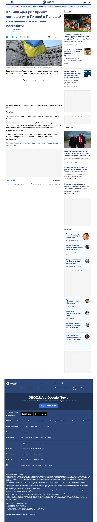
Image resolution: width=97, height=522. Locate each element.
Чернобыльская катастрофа (77, 6)
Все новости (87, 421)
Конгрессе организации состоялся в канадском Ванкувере (71, 82)
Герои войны (15, 6)
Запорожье (34, 426)
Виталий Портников (71, 240)
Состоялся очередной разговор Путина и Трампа (76, 159)
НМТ (49, 437)
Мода (39, 465)
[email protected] (26, 509)
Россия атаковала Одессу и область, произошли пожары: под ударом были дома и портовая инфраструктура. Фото (76, 186)
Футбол (23, 432)
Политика (20, 421)
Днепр (40, 426)
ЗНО (45, 437)
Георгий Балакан (70, 341)
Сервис (46, 443)
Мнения (67, 230)
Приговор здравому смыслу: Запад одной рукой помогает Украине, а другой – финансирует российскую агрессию (73, 236)
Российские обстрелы (61, 6)
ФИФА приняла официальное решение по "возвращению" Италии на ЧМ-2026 (72, 74)
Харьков (27, 426)
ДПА (42, 437)
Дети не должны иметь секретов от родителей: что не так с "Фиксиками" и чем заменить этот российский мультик (73, 53)
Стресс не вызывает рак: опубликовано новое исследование (74, 301)
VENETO (50, 6)
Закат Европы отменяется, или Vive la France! (73, 313)
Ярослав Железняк (70, 266)
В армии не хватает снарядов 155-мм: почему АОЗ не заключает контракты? (74, 247)
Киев (22, 426)
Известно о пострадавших (72, 191)
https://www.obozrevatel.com (64, 473)
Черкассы (46, 426)
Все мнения (69, 347)
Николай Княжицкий (71, 330)
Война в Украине (25, 6)
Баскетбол (29, 432)
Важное (67, 11)
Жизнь (41, 421)
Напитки (29, 448)
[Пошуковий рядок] (89, 2)
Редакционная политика (18, 184)
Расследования (55, 421)
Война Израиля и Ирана (39, 6)
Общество (75, 421)
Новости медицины (26, 459)
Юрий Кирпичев (70, 318)
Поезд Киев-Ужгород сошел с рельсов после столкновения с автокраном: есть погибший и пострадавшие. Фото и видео (75, 170)
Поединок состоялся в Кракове (73, 41)
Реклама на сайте (25, 387)
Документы (41, 387)
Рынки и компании (26, 454)
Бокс (40, 432)
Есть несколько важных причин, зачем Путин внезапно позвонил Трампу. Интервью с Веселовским (77, 153)
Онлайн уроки (35, 437)
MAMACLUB (36, 459)
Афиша (23, 465)
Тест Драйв (24, 443)
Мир (29, 421)
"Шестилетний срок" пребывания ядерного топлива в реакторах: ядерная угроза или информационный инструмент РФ (73, 337)
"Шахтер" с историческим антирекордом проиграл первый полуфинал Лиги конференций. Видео (76, 37)
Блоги (63, 421)
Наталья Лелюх (70, 306)
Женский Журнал (47, 465)
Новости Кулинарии (38, 448)
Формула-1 (46, 432)
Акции (40, 443)
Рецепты (23, 448)
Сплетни (28, 465)
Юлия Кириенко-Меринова (72, 252)
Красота (34, 465)
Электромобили (32, 443)
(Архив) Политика (16, 29)
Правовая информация (61, 383)
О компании (24, 383)
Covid (42, 459)
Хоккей (35, 432)
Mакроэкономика (37, 454)
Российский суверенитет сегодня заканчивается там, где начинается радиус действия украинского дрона (74, 325)
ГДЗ (22, 437)
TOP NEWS (68, 127)
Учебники (27, 437)
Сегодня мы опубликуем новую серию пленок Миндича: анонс (74, 261)
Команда (40, 383)
